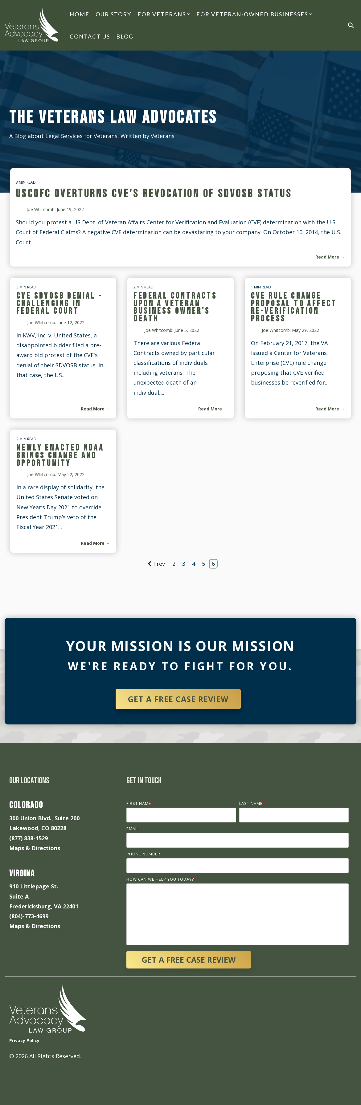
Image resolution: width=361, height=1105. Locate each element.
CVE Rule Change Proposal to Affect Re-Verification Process (294, 307)
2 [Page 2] (173, 563)
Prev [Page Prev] (156, 563)
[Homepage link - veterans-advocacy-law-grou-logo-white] (47, 1027)
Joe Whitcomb (41, 322)
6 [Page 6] (213, 563)
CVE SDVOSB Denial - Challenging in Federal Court (59, 303)
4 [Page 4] (193, 563)
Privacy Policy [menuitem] (24, 1040)
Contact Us (90, 36)
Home (79, 14)
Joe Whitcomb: (42, 209)
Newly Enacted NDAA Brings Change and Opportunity (60, 455)
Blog (124, 36)
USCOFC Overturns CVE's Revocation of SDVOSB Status (154, 194)
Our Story (113, 14)
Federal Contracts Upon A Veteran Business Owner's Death (175, 307)
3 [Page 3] (183, 563)
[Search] (351, 25)
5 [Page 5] (203, 563)
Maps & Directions (34, 848)
